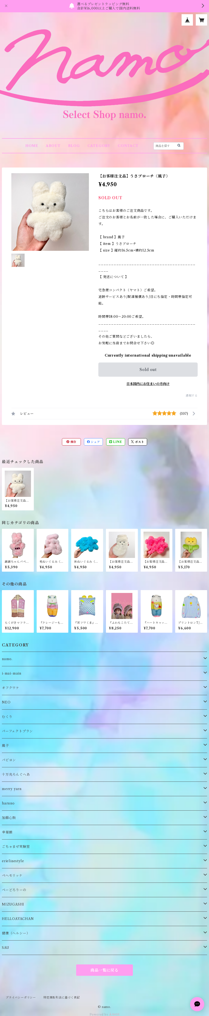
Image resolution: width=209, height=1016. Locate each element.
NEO (6, 702)
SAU (5, 947)
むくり (7, 717)
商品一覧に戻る (104, 970)
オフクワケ (10, 688)
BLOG (74, 146)
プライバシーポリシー (21, 997)
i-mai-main (11, 673)
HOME (31, 146)
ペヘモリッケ (12, 875)
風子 (5, 745)
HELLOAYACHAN (18, 919)
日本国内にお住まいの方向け (148, 384)
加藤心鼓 (9, 818)
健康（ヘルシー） (16, 933)
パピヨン (9, 760)
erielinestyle (13, 861)
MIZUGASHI (13, 904)
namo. (7, 659)
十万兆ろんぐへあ (16, 774)
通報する (192, 395)
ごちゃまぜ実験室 (16, 846)
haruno (8, 803)
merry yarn (12, 789)
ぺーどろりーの (14, 890)
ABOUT (53, 146)
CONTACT (128, 146)
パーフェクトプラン (17, 731)
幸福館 (7, 832)
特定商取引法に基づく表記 (62, 997)
